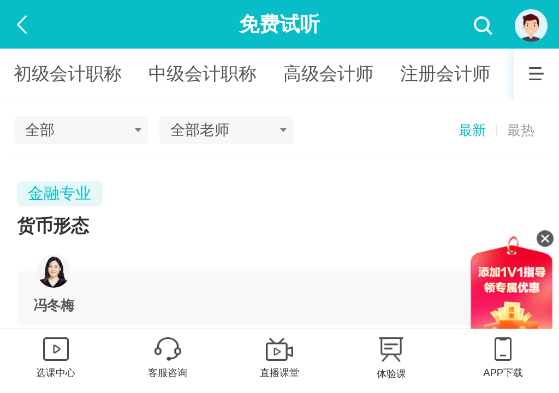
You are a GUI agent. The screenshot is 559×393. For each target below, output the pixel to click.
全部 (40, 130)
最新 (472, 130)
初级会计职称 (68, 73)
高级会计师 (328, 73)
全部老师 (199, 130)
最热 (520, 130)
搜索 (483, 25)
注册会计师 (445, 73)
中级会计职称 (202, 73)
